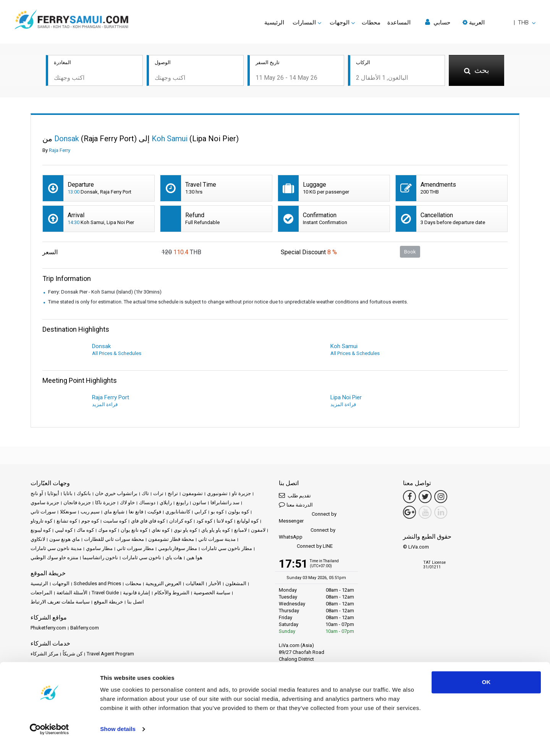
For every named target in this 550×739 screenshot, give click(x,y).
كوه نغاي (161, 531)
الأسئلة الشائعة (72, 593)
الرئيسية (274, 22)
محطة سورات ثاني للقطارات (114, 540)
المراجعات (41, 593)
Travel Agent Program (110, 654)
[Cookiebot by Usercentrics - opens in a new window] (49, 724)
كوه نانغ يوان (134, 531)
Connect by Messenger (307, 518)
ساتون (199, 503)
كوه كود (204, 521)
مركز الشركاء (44, 654)
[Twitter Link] (425, 497)
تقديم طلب (295, 496)
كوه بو (217, 512)
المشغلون (235, 584)
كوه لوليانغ (248, 521)
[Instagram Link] (440, 497)
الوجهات (61, 584)
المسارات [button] (304, 22)
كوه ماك (85, 531)
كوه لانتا (225, 521)
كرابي (200, 512)
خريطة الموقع (108, 602)
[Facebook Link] (409, 497)
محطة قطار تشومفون (171, 540)
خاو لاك (127, 503)
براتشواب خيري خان (116, 494)
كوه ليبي (64, 531)
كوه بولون (238, 512)
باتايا (68, 494)
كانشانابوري (177, 512)
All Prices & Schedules (116, 354)
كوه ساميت (115, 521)
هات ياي (173, 558)
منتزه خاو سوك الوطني (54, 558)
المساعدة (399, 22)
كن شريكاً (72, 654)
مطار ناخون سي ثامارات (226, 549)
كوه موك (107, 531)
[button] (499, 22)
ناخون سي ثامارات (141, 558)
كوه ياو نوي (185, 531)
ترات (158, 494)
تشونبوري (217, 494)
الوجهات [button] (339, 22)
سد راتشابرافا (224, 503)
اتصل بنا (135, 602)
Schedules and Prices (97, 584)
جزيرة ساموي (45, 503)
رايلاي (166, 503)
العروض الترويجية (163, 584)
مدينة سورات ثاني (217, 540)
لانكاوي (38, 540)
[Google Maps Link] (409, 513)
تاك (145, 494)
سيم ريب (90, 512)
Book (410, 252)
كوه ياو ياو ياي (215, 531)
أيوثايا (53, 494)
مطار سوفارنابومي (177, 549)
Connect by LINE (306, 547)
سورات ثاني (43, 512)
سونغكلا (68, 512)
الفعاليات (195, 584)
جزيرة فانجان (77, 503)
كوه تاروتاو (41, 521)
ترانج (173, 494)
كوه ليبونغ (41, 531)
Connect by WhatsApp (307, 534)
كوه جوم (90, 521)
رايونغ (182, 503)
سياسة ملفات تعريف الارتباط (60, 602)
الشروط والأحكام (171, 593)
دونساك (147, 503)
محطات (371, 22)
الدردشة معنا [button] (296, 505)
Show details (118, 724)
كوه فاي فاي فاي (148, 521)
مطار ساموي (99, 549)
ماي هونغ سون (64, 540)
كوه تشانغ (67, 521)
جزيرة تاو (241, 494)
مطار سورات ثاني (135, 549)
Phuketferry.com (48, 628)
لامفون (258, 531)
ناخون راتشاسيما (100, 558)
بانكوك (84, 494)
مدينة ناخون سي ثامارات (56, 549)
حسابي (437, 22)
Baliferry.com (84, 628)
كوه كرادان (180, 521)
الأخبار (215, 584)
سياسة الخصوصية (212, 593)
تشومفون (192, 494)
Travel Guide (105, 593)
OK (486, 677)
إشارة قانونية (136, 593)
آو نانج (37, 494)
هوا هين (194, 558)
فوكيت (154, 512)
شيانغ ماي (114, 512)
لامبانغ (240, 531)
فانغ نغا (136, 512)
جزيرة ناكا (105, 503)
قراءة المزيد (105, 405)
